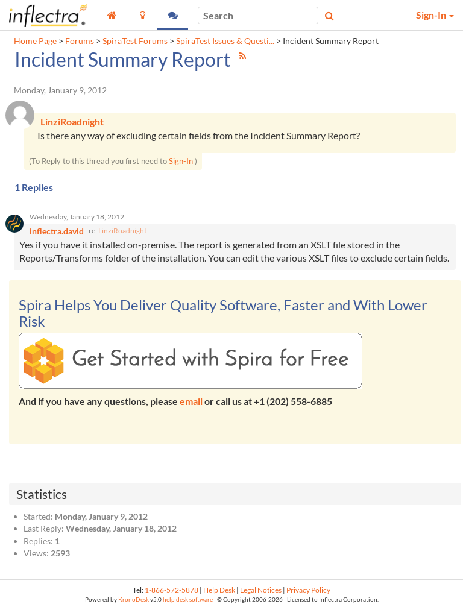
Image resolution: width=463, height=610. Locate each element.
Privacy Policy (308, 589)
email (191, 401)
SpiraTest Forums (135, 41)
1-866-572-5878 (171, 589)
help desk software (188, 599)
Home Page (35, 41)
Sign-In (181, 161)
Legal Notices (261, 589)
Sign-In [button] (435, 14)
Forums (79, 41)
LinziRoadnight (122, 230)
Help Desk (219, 589)
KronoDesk (133, 599)
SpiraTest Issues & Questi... (225, 41)
